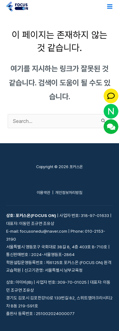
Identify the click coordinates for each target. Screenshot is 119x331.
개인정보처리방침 (68, 192)
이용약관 (43, 192)
